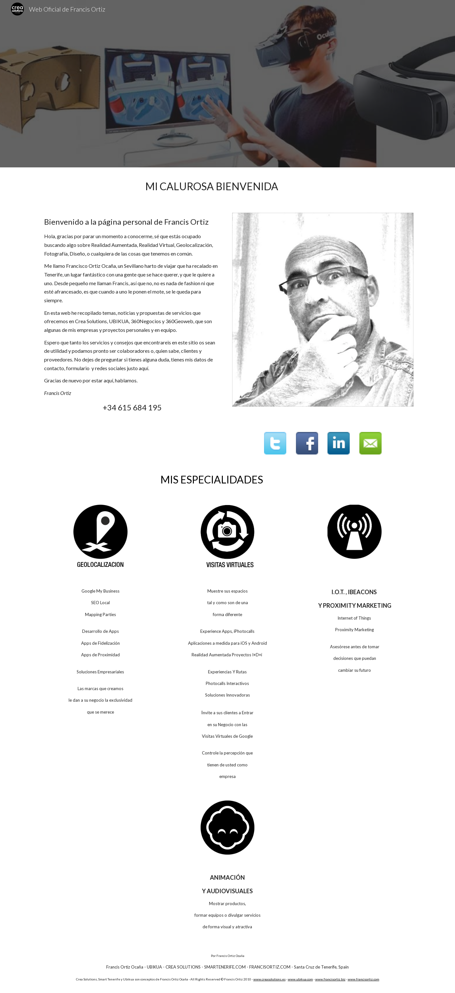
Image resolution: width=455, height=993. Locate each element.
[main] (212, 186)
